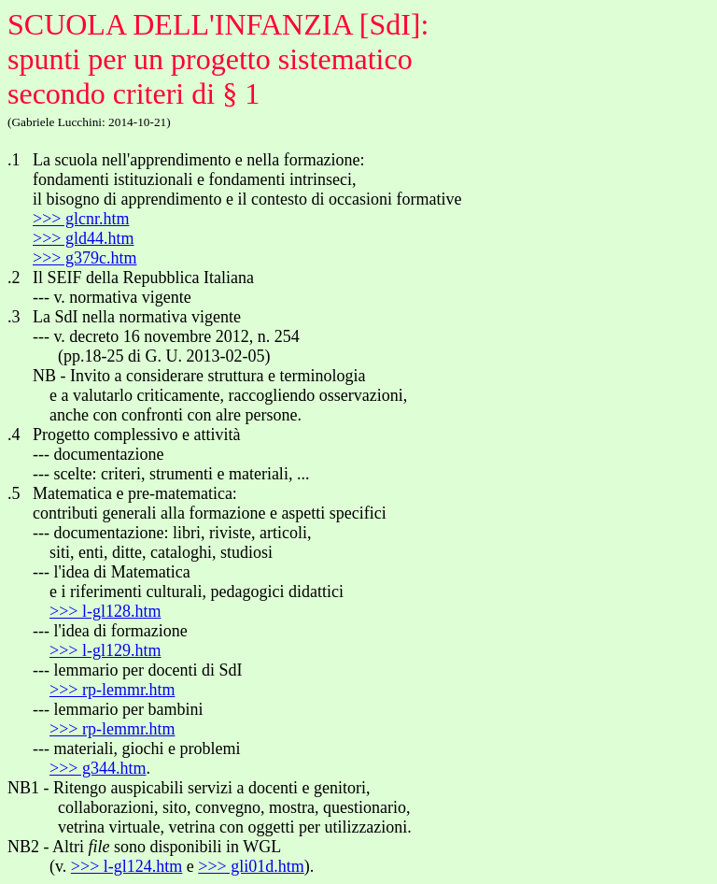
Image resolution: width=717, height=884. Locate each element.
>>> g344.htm (97, 768)
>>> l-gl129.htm (105, 650)
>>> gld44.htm (83, 238)
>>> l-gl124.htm (126, 866)
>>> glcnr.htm (81, 218)
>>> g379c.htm (84, 258)
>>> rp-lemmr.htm (112, 689)
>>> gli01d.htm (250, 866)
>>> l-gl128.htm (105, 611)
